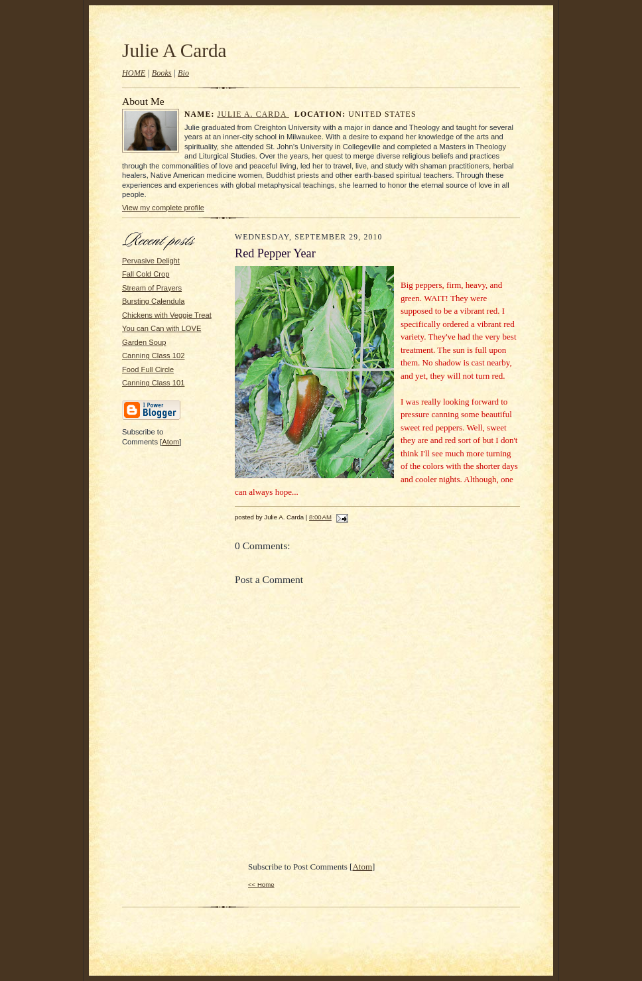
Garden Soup (144, 342)
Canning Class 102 (153, 356)
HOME (133, 73)
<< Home (261, 884)
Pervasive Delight (151, 261)
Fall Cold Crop (145, 274)
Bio (183, 73)
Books (162, 73)
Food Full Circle (148, 369)
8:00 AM (320, 517)
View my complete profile (163, 208)
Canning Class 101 (153, 383)
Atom (170, 442)
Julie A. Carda (253, 114)
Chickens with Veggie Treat (167, 315)
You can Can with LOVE (161, 328)
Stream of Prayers (152, 288)
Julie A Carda (174, 50)
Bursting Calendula (153, 301)
